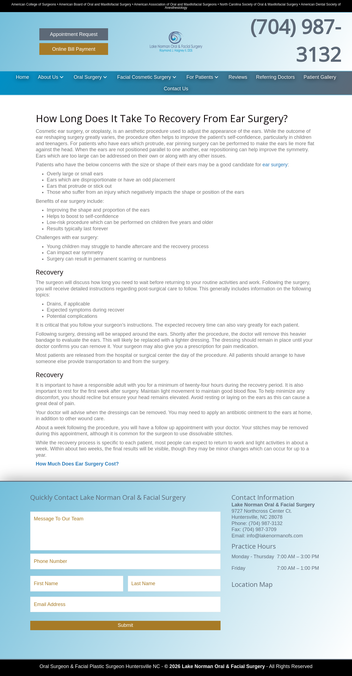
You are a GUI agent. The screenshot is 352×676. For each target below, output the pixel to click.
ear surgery (274, 164)
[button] (73, 34)
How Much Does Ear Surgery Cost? (77, 464)
